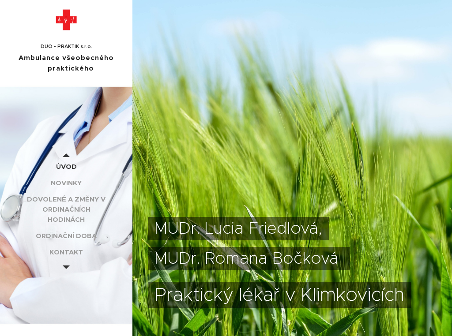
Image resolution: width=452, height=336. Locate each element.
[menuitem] (66, 166)
